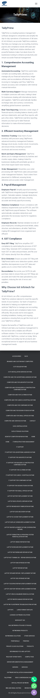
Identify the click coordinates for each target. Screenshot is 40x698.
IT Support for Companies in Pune (20, 480)
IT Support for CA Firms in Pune (20, 470)
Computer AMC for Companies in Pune (20, 405)
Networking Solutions (13, 636)
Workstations (29, 688)
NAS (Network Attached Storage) (20, 625)
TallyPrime (8, 677)
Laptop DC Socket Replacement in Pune (20, 517)
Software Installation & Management (20, 672)
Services (25, 667)
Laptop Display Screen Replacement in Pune (20, 522)
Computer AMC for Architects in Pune (20, 382)
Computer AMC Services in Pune (15, 421)
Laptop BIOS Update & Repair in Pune (20, 501)
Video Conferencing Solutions (25, 677)
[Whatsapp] (34, 686)
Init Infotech (28, 693)
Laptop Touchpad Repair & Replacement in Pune (20, 583)
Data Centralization (20, 426)
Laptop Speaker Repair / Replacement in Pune (20, 573)
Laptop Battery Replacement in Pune (20, 496)
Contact (33, 421)
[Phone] (34, 679)
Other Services (29, 636)
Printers (26, 641)
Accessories (16, 356)
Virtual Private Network (20, 683)
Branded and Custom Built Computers (20, 361)
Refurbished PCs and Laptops (20, 651)
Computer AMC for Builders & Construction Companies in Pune (20, 388)
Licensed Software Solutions (20, 615)
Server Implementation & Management (20, 662)
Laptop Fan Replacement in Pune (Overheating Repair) (20, 528)
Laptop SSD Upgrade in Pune (20, 578)
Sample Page (29, 657)
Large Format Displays (25, 610)
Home (33, 436)
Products (30, 646)
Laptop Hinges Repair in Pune (20, 542)
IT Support (20, 447)
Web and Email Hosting (13, 688)
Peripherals (15, 641)
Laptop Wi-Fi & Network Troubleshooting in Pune (20, 604)
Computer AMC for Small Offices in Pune (20, 415)
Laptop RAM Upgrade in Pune (20, 563)
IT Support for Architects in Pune (20, 457)
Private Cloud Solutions (14, 646)
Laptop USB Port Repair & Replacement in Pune (20, 589)
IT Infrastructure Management (23, 442)
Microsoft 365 (20, 620)
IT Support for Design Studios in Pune (20, 485)
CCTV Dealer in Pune (20, 366)
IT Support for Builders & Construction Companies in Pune (20, 463)
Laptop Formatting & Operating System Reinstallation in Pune (20, 535)
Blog (26, 356)
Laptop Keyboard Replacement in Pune (20, 547)
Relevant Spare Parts (14, 657)
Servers (15, 667)
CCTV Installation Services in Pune (20, 372)
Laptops (10, 610)
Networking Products (20, 630)
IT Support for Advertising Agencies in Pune (20, 452)
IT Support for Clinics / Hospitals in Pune (20, 475)
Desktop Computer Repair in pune (16, 436)
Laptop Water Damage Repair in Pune (20, 599)
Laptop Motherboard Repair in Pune (20, 552)
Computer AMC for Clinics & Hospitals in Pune (20, 400)
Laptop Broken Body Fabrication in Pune (20, 506)
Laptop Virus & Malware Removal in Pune (20, 594)
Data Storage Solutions (20, 431)
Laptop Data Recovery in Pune (20, 511)
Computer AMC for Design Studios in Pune (20, 410)
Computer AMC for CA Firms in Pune (20, 395)
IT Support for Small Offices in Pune (20, 491)
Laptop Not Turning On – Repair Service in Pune (20, 557)
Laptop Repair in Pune (20, 568)
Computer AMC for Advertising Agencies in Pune (20, 377)
